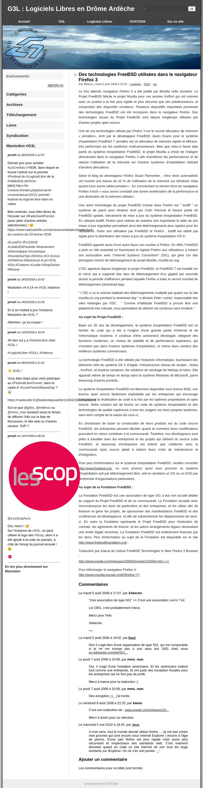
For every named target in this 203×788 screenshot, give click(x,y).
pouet (12, 155)
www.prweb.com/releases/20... (147, 710)
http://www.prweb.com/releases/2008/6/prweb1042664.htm (121, 561)
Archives (14, 104)
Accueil (24, 21)
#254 (147, 84)
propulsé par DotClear (101, 783)
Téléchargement (21, 115)
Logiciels (135, 84)
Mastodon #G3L (21, 146)
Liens (11, 125)
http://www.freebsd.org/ (95, 468)
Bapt (132, 638)
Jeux (135, 725)
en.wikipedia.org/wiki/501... (108, 652)
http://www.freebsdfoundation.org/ (103, 542)
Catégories (16, 94)
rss (155, 84)
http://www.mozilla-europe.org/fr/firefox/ (107, 575)
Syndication (17, 135)
